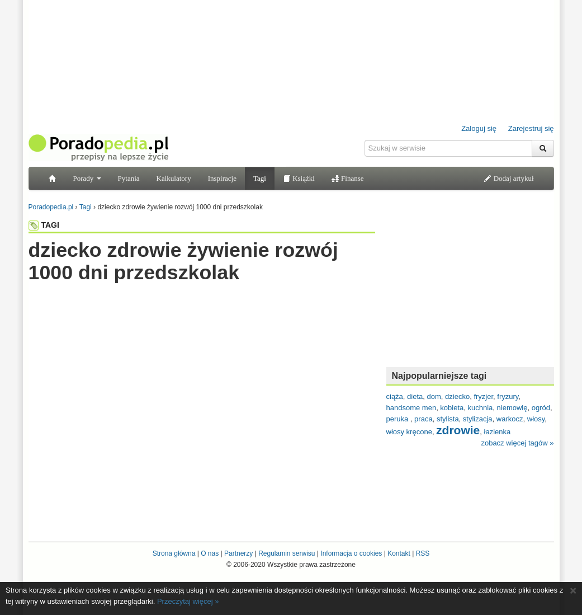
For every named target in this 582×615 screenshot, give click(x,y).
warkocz (509, 419)
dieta (415, 396)
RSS (423, 553)
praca (423, 419)
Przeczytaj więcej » (188, 601)
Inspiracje (222, 178)
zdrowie (458, 430)
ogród (541, 407)
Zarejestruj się (531, 128)
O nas (210, 553)
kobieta (451, 407)
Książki (299, 178)
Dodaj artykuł (508, 178)
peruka (398, 419)
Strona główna (174, 553)
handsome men (411, 407)
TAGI (44, 224)
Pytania (129, 178)
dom (434, 396)
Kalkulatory (174, 178)
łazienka (497, 432)
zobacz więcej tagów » (517, 443)
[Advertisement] (202, 306)
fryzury (507, 396)
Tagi (259, 178)
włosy (536, 419)
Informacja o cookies (351, 553)
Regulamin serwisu (286, 553)
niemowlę (512, 407)
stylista (448, 419)
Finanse (348, 178)
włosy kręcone (409, 432)
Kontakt (398, 553)
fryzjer (483, 396)
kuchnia (480, 407)
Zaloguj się (478, 128)
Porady (87, 178)
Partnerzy (238, 553)
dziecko (457, 396)
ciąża (394, 396)
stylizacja (478, 419)
